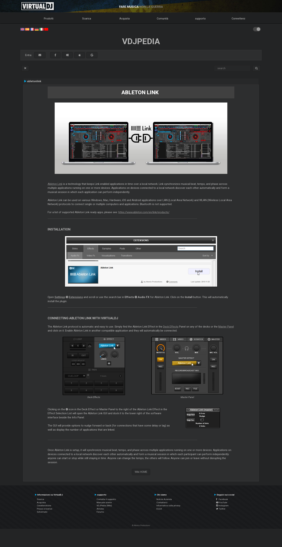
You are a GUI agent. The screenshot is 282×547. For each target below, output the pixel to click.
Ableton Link (55, 184)
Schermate (42, 512)
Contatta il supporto (106, 499)
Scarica (86, 18)
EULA (159, 509)
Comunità (162, 18)
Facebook (222, 499)
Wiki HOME (141, 471)
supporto (200, 18)
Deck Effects (170, 326)
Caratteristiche (44, 505)
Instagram (222, 505)
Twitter (220, 509)
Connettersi (238, 18)
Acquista (124, 18)
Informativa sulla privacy (168, 505)
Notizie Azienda (164, 499)
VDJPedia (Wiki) (104, 505)
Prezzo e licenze (44, 509)
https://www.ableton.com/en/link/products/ (143, 212)
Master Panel (226, 326)
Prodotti (48, 18)
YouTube (221, 502)
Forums (100, 512)
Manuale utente (104, 502)
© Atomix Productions (141, 525)
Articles (100, 509)
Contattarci (161, 502)
